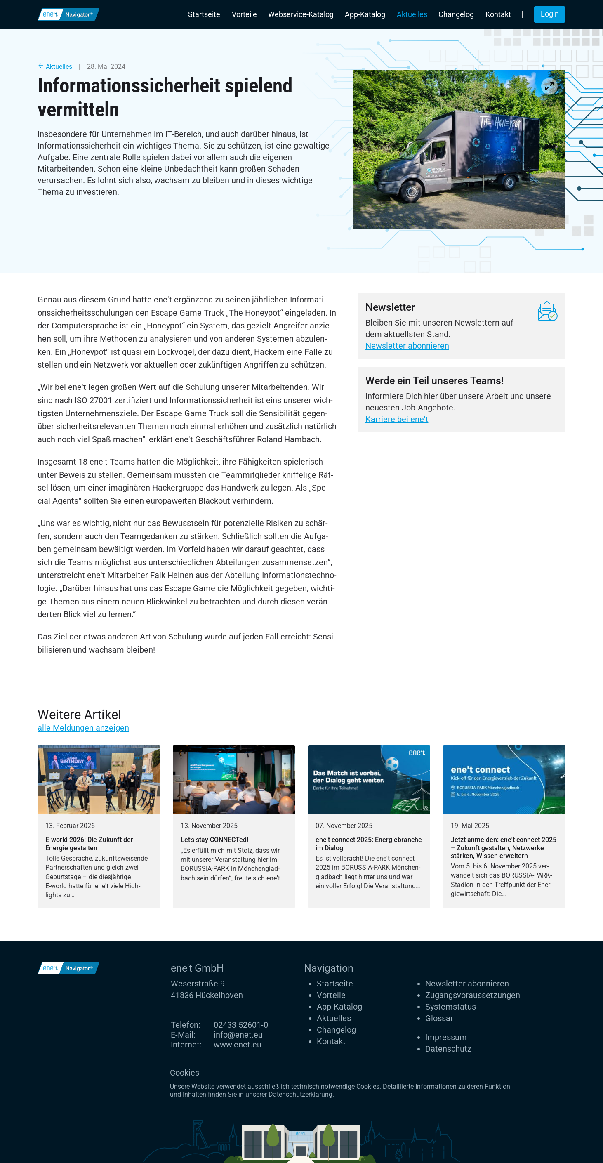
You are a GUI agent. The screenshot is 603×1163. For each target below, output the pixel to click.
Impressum (446, 1037)
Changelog (456, 14)
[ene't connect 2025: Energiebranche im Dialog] (369, 826)
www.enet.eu (237, 1045)
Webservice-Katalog (301, 14)
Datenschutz (448, 1049)
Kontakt (498, 14)
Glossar (439, 1018)
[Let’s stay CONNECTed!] (234, 826)
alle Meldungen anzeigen (83, 728)
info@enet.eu (238, 1035)
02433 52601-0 (241, 1025)
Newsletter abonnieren (407, 346)
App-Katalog (365, 14)
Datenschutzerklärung (300, 1094)
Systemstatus (450, 1007)
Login (550, 14)
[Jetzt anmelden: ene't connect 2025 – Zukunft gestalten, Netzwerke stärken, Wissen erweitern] (504, 826)
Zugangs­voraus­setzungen (472, 995)
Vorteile (244, 14)
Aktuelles (412, 14)
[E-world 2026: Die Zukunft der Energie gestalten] (99, 826)
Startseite (204, 14)
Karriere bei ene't (397, 419)
